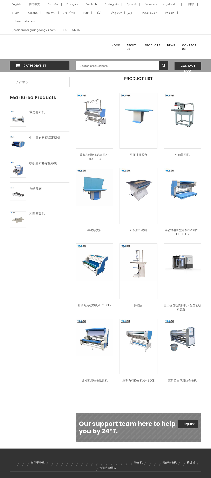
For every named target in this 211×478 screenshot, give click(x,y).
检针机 (191, 462)
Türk (86, 13)
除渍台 (138, 305)
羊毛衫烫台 (94, 230)
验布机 (138, 462)
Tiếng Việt (115, 13)
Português (112, 4)
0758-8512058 (72, 30)
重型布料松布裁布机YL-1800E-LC (95, 157)
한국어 (16, 13)
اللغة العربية (169, 4)
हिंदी (99, 13)
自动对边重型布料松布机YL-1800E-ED (182, 232)
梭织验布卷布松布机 (43, 163)
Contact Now (188, 67)
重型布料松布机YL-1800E (138, 380)
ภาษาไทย (69, 13)
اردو (130, 13)
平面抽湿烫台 (138, 155)
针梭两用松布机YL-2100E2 (94, 305)
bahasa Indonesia (24, 21)
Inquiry (189, 424)
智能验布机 (169, 462)
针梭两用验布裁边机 (95, 380)
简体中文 (34, 4)
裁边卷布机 (37, 112)
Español (53, 4)
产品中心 (41, 82)
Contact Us (189, 47)
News (171, 45)
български (151, 4)
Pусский (132, 4)
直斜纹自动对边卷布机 (182, 380)
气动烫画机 (182, 155)
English (16, 4)
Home (115, 45)
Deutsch (91, 4)
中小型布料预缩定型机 (44, 138)
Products (152, 45)
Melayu (50, 13)
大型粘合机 (37, 213)
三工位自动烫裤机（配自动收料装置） (182, 307)
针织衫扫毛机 (138, 230)
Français (72, 4)
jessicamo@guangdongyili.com (34, 30)
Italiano (33, 13)
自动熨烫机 (37, 462)
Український (149, 13)
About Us (131, 47)
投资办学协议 (108, 468)
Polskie (170, 13)
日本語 (190, 4)
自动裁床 (35, 189)
